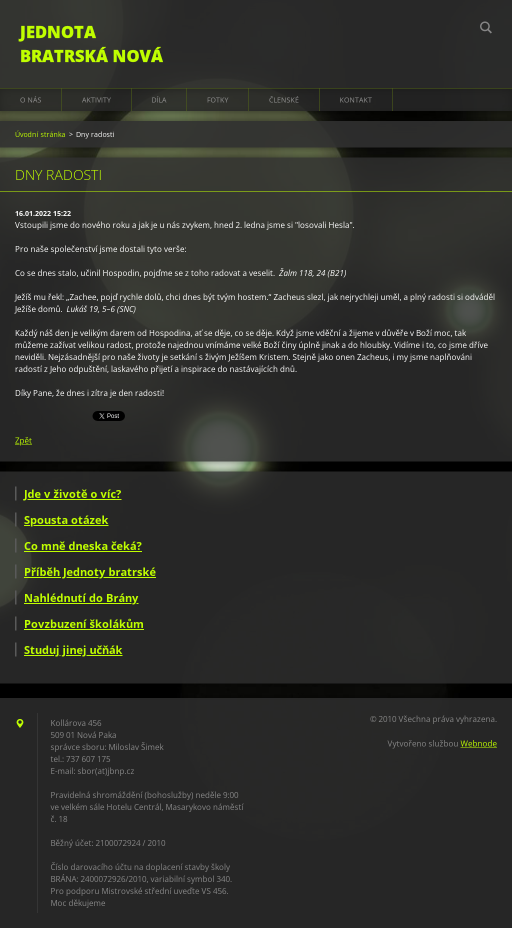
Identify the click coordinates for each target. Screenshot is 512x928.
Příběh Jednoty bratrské (90, 571)
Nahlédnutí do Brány (81, 597)
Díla (159, 99)
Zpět (23, 440)
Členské (284, 99)
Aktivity (96, 99)
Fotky (217, 99)
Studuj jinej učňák (73, 649)
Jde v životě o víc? (73, 493)
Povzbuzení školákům (84, 623)
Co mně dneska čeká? (83, 545)
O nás (31, 99)
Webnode (478, 743)
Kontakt (356, 99)
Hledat (486, 29)
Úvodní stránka (40, 134)
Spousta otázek (66, 519)
